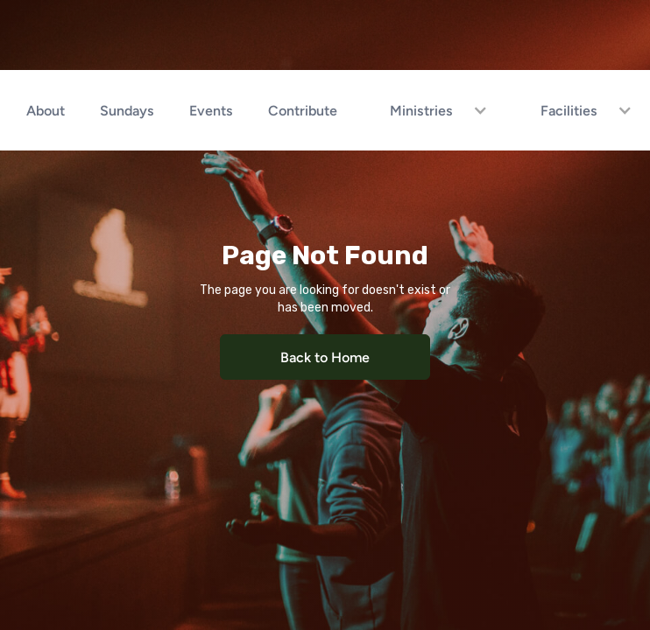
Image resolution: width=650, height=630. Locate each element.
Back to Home (325, 356)
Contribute (302, 110)
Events (211, 110)
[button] (430, 110)
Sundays (127, 110)
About (45, 110)
